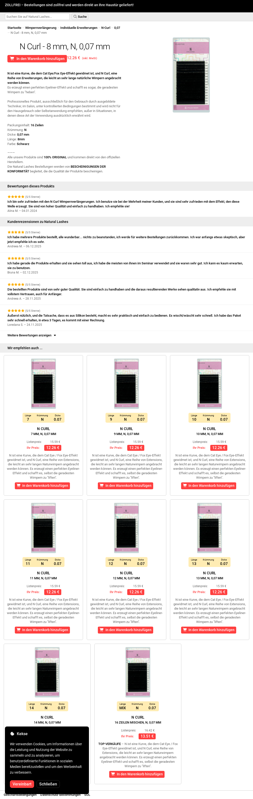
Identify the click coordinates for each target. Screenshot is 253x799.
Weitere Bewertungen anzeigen (32, 335)
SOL (87, 795)
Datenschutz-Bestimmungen (60, 795)
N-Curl (105, 28)
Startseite (14, 28)
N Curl (43, 431)
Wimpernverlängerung (40, 28)
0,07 (117, 28)
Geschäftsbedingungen (20, 795)
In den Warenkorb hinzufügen (37, 58)
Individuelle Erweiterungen (78, 28)
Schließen (48, 784)
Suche (80, 16)
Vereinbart (22, 784)
